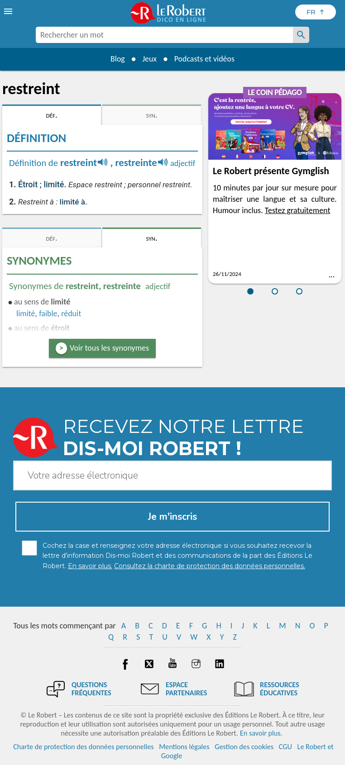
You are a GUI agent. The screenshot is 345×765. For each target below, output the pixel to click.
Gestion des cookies (244, 746)
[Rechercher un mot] (301, 35)
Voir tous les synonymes (109, 348)
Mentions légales (184, 746)
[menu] (9, 11)
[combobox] (164, 35)
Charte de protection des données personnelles (83, 746)
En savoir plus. (261, 733)
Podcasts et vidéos (204, 59)
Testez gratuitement (298, 210)
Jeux (149, 59)
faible (48, 313)
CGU (285, 746)
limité (25, 313)
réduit (71, 313)
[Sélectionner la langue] (315, 12)
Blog (117, 59)
